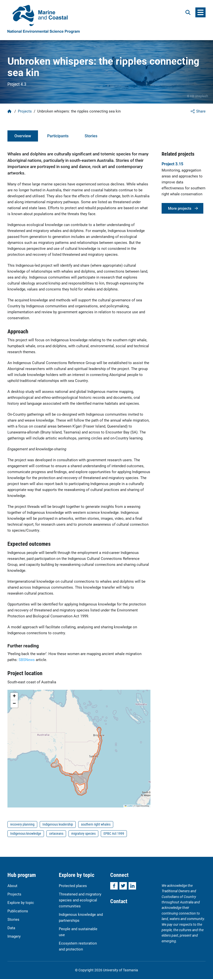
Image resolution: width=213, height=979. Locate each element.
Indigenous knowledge (25, 833)
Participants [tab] (58, 135)
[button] (14, 696)
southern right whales (95, 824)
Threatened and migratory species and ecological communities (80, 900)
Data (11, 927)
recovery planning (22, 824)
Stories (13, 919)
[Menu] (200, 12)
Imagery (14, 936)
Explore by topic (20, 902)
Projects (25, 111)
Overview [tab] (22, 135)
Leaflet (129, 806)
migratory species (83, 833)
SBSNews (27, 659)
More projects (179, 208)
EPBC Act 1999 (114, 833)
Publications (17, 910)
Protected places (73, 885)
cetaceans (56, 833)
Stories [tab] (91, 135)
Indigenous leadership (57, 824)
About (12, 885)
